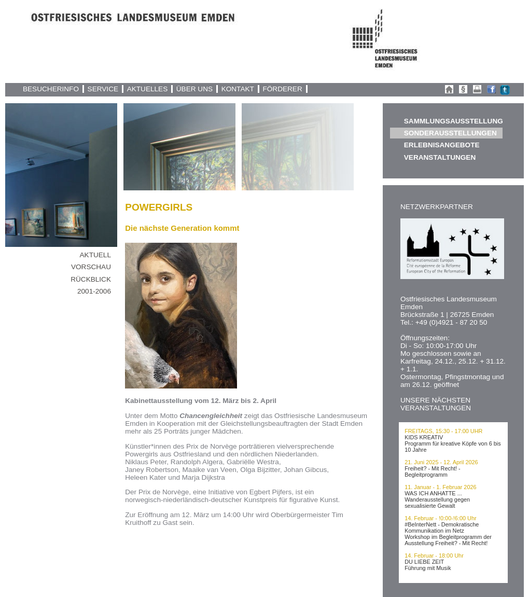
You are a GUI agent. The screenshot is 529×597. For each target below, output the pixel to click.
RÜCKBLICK (91, 279)
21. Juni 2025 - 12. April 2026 (441, 462)
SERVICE (103, 89)
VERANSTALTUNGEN (440, 157)
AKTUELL (95, 255)
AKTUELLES (147, 89)
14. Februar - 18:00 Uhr (434, 555)
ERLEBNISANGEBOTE (442, 145)
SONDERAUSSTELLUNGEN (450, 133)
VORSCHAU (91, 267)
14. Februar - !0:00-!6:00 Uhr (440, 518)
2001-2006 (94, 291)
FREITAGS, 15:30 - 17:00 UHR (443, 431)
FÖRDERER (282, 89)
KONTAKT (237, 89)
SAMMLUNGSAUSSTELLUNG (453, 121)
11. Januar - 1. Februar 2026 (440, 487)
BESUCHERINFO (51, 89)
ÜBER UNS (194, 89)
